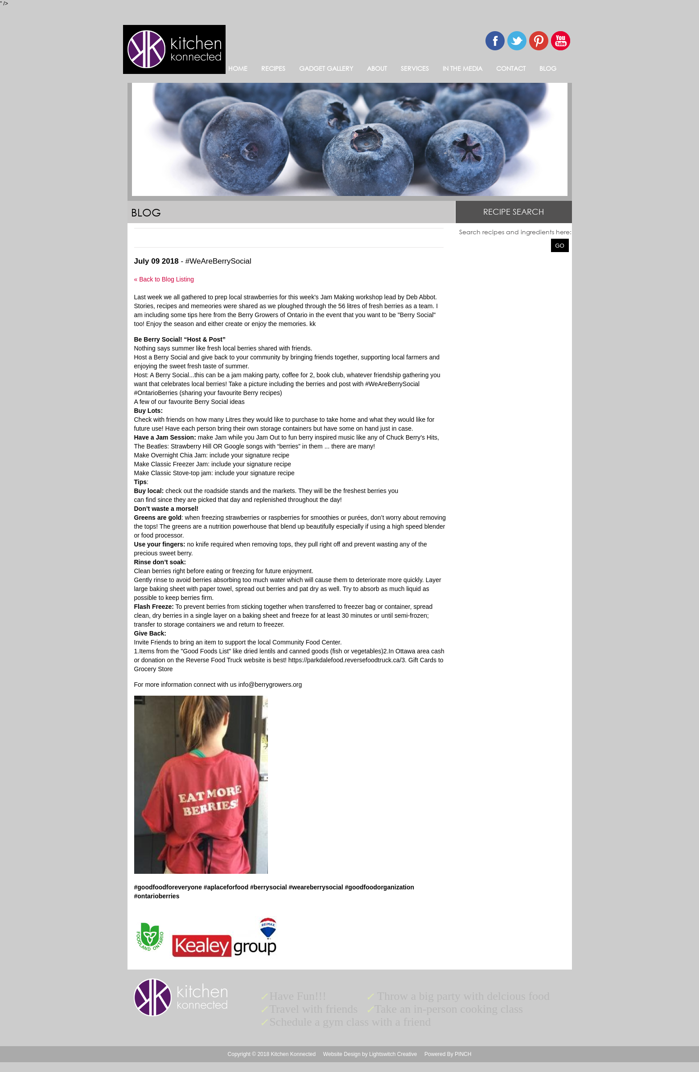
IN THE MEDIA (462, 68)
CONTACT (511, 68)
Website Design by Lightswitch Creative (370, 1054)
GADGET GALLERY (326, 68)
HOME (237, 68)
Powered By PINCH (447, 1054)
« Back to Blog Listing (164, 279)
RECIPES (273, 68)
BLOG (547, 68)
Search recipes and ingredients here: (515, 232)
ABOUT (377, 68)
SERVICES (415, 68)
